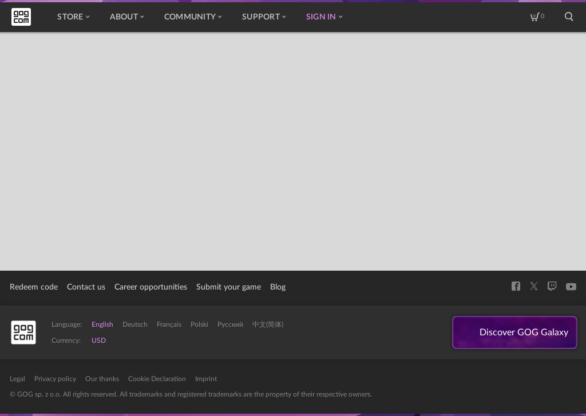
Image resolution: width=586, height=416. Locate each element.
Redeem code (34, 287)
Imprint (206, 378)
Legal (17, 378)
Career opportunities (150, 287)
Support (264, 17)
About (127, 17)
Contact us (86, 287)
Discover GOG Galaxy (524, 332)
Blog (278, 287)
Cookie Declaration (157, 378)
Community (192, 17)
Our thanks (102, 378)
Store (73, 17)
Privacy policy (55, 378)
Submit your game (228, 287)
